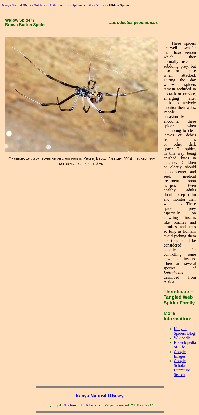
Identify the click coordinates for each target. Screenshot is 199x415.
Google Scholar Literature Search (182, 368)
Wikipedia (182, 338)
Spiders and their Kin (86, 5)
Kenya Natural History (99, 395)
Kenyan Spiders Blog (184, 331)
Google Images (180, 353)
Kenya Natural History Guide (22, 5)
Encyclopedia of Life (185, 344)
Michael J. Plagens (82, 405)
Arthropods (57, 5)
